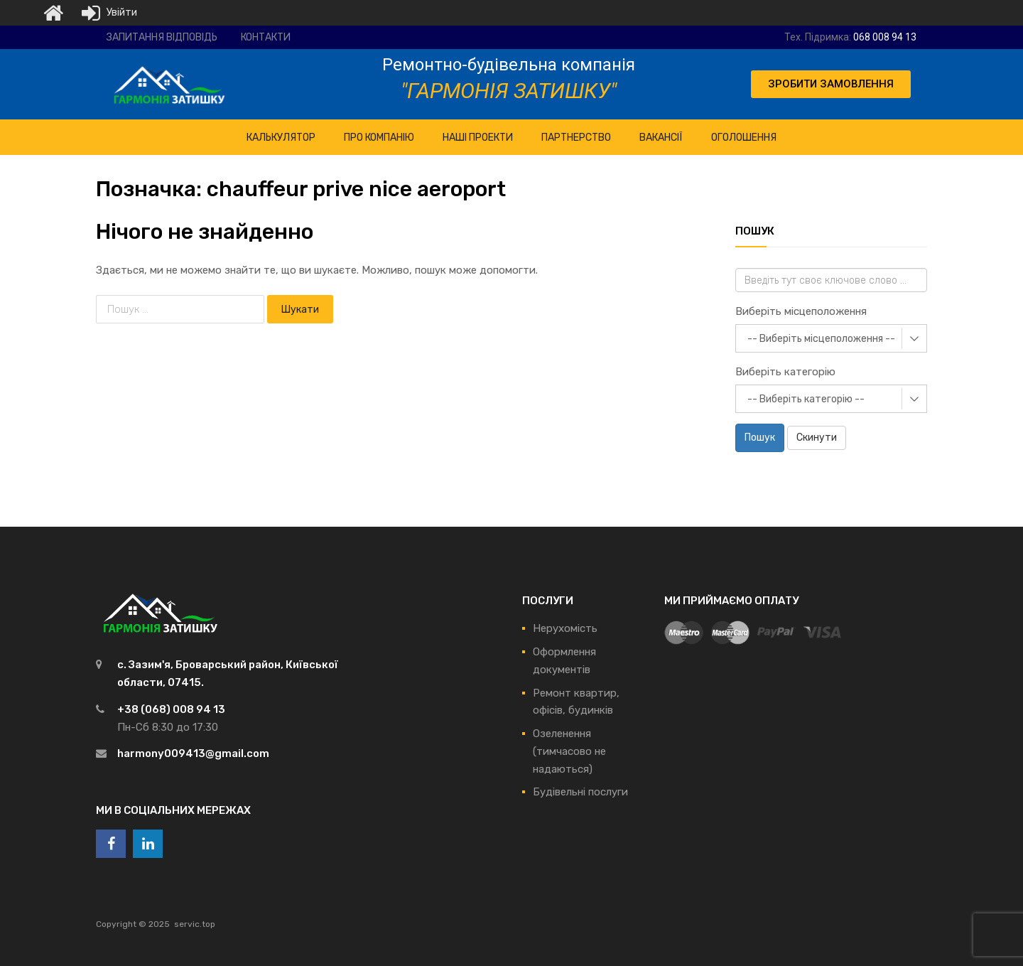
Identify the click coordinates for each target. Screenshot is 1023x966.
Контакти (266, 37)
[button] (831, 84)
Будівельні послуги (580, 791)
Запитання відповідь (162, 37)
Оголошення (743, 138)
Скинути (816, 437)
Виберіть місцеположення (801, 311)
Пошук (760, 437)
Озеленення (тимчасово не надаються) (569, 751)
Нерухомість (565, 628)
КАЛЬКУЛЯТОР (281, 138)
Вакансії (661, 138)
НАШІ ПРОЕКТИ (478, 138)
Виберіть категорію (785, 371)
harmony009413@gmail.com (193, 753)
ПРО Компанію (379, 138)
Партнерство (576, 138)
